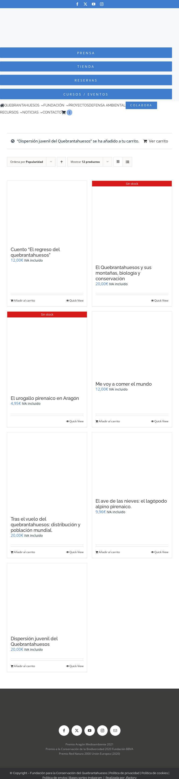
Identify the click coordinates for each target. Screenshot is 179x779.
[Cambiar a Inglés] (74, 112)
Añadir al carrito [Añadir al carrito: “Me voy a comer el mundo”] (109, 421)
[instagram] (101, 4)
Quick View (76, 300)
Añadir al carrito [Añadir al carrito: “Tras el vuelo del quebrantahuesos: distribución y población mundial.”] (24, 552)
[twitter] (85, 4)
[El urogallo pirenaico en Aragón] (47, 351)
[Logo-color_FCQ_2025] (89, 12)
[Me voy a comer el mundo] (132, 344)
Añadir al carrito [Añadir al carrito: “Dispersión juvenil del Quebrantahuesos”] (24, 666)
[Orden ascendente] (61, 162)
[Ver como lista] (127, 161)
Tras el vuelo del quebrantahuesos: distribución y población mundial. (45, 524)
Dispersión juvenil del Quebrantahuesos (34, 641)
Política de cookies (154, 773)
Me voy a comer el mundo (124, 384)
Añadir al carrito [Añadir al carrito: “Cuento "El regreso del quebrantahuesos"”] (24, 300)
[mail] (115, 730)
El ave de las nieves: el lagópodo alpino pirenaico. (131, 503)
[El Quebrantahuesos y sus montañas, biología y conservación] (132, 220)
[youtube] (93, 4)
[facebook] (77, 4)
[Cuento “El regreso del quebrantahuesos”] (47, 211)
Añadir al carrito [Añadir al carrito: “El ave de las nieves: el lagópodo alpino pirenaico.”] (109, 552)
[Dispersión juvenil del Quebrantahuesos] (47, 597)
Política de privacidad (124, 773)
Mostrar (85, 162)
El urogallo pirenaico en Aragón (45, 398)
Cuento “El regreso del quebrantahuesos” (35, 252)
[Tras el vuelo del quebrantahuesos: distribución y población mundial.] (47, 472)
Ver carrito (158, 141)
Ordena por (26, 162)
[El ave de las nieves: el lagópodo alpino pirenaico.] (132, 463)
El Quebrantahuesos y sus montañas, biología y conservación (123, 273)
